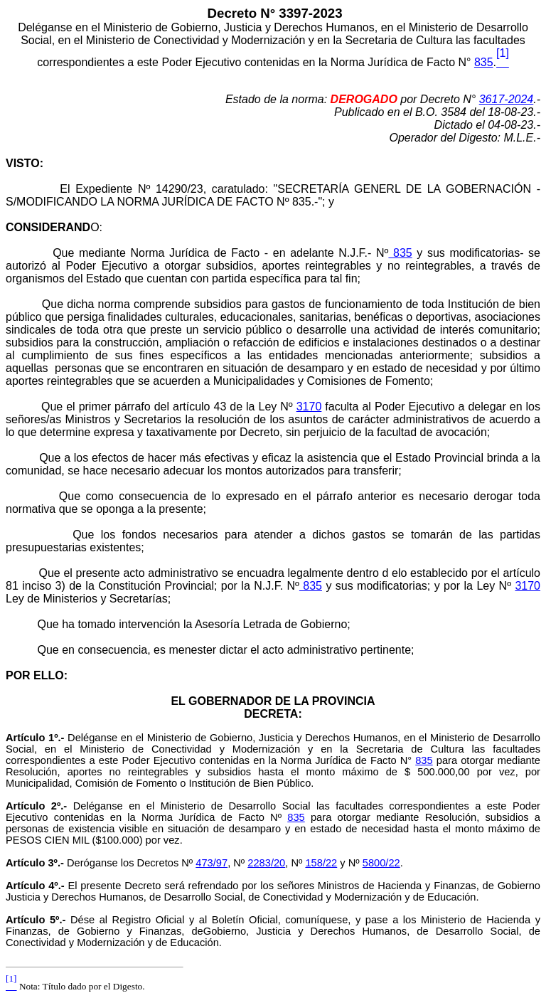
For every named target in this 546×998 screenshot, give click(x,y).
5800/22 (381, 863)
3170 (309, 406)
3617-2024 (506, 99)
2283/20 (266, 863)
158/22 (321, 863)
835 (483, 62)
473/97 (212, 863)
